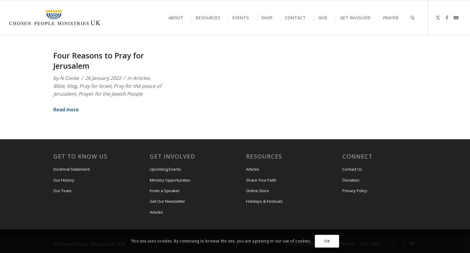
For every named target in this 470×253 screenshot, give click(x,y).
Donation (350, 180)
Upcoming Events (165, 169)
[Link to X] (437, 17)
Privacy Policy (354, 190)
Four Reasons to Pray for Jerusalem (98, 60)
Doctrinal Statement (71, 169)
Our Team (62, 190)
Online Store (257, 190)
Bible (59, 86)
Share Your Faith (261, 180)
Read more (66, 109)
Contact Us (352, 169)
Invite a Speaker (165, 190)
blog (72, 86)
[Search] (413, 17)
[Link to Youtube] (456, 17)
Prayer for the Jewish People (110, 93)
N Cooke (69, 78)
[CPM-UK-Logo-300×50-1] (54, 17)
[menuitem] (175, 17)
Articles (141, 78)
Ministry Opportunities (170, 180)
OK (327, 241)
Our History (63, 180)
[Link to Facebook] (447, 17)
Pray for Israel (95, 86)
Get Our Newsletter (167, 201)
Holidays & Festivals (264, 201)
